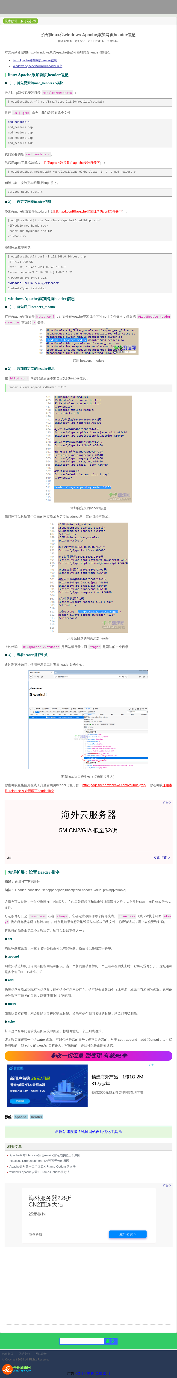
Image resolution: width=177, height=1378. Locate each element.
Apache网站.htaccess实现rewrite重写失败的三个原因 (44, 1155)
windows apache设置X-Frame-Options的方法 (39, 1172)
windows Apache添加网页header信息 (37, 66)
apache (21, 1117)
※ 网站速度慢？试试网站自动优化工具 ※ (88, 1132)
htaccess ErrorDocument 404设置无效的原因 (39, 1160)
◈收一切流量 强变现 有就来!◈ (88, 1056)
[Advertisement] (88, 1289)
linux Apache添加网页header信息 (35, 60)
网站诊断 (41, 1353)
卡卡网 (20, 8)
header (36, 1117)
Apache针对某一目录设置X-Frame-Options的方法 (42, 1166)
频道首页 (7, 1353)
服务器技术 (28, 21)
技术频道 (11, 21)
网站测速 (24, 1353)
